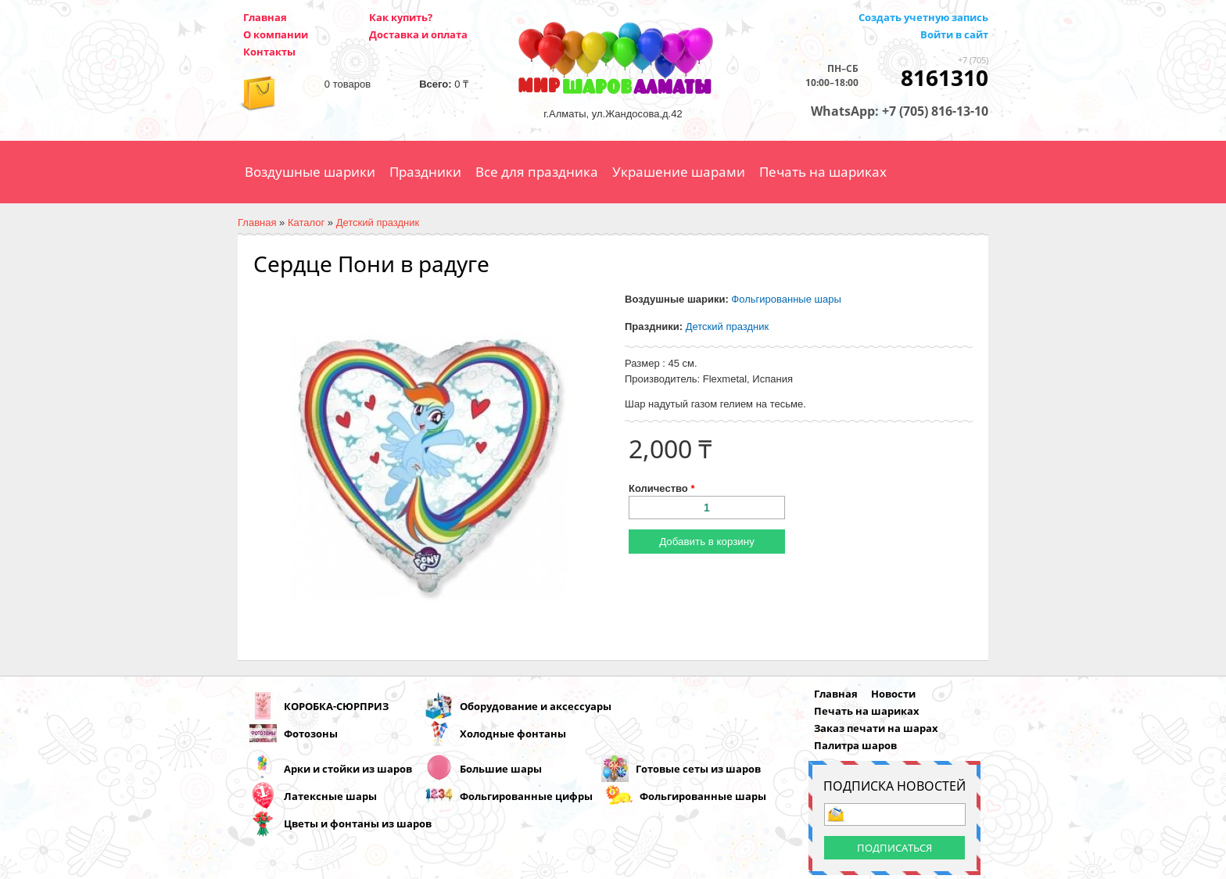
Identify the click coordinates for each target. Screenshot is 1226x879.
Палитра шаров (855, 745)
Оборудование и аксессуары (535, 706)
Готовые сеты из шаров (698, 769)
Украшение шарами (678, 172)
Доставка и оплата (418, 34)
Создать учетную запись (923, 17)
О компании (275, 34)
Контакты (269, 52)
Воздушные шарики (310, 172)
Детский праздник (377, 222)
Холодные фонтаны (513, 734)
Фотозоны (311, 734)
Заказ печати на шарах (876, 728)
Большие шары (501, 769)
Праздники (425, 172)
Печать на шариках (823, 172)
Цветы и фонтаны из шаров (358, 823)
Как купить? (400, 17)
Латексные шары (330, 796)
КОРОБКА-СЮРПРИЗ (336, 706)
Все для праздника (536, 172)
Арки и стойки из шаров (348, 769)
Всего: (435, 84)
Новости (893, 694)
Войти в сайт (954, 34)
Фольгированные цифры (526, 796)
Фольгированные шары (786, 299)
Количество (661, 488)
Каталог (306, 222)
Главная (265, 17)
